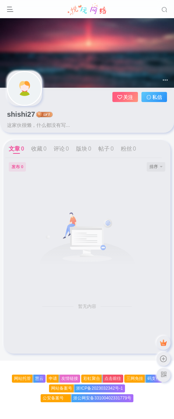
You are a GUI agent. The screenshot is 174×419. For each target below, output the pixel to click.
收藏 (39, 149)
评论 (61, 149)
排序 (155, 166)
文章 (16, 149)
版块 (83, 149)
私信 (154, 97)
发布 (17, 166)
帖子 (106, 149)
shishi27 (21, 114)
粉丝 (128, 149)
